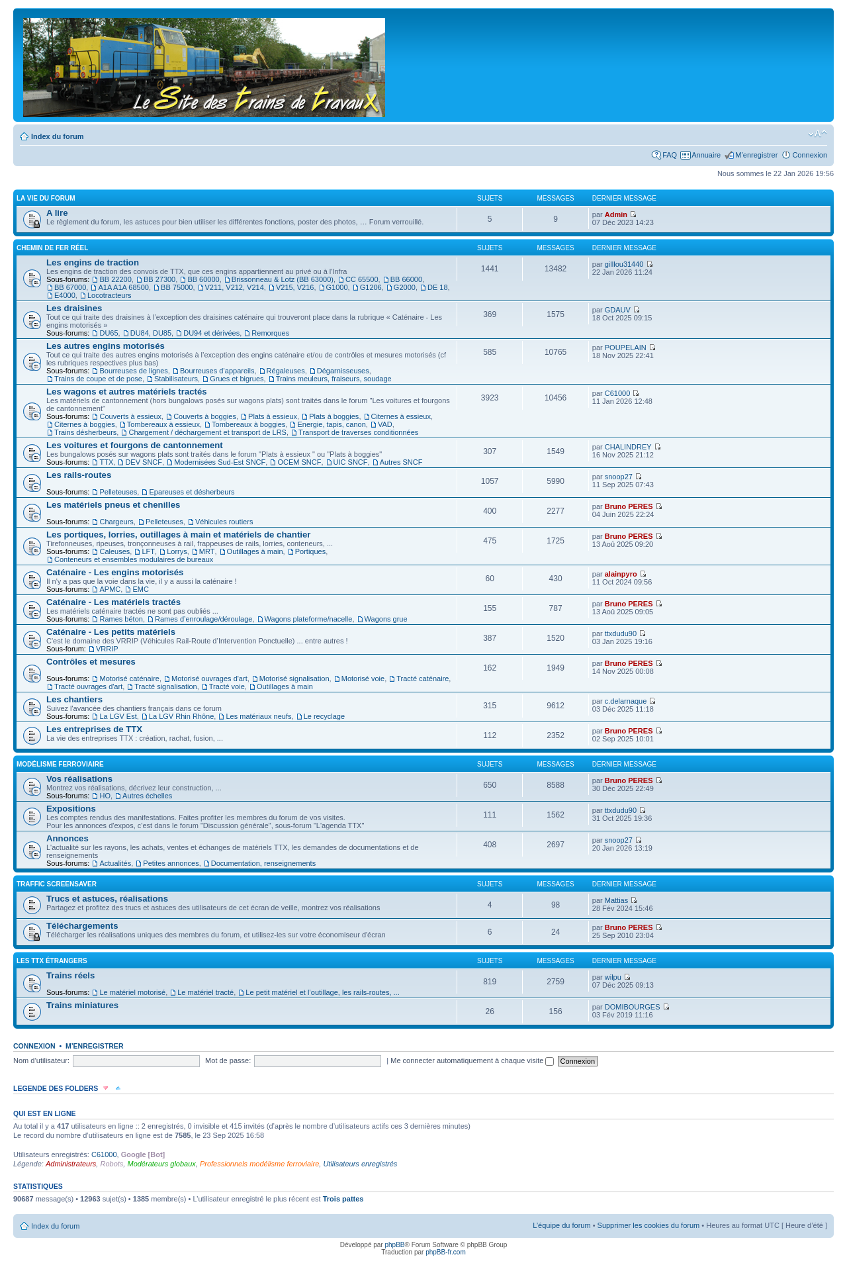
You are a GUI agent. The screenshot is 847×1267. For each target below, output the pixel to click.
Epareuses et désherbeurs (191, 492)
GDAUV (618, 310)
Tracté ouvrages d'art (88, 686)
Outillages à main (255, 551)
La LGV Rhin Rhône (181, 716)
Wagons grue (386, 619)
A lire (57, 213)
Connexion (809, 155)
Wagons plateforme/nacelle (309, 619)
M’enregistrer (756, 155)
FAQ (669, 155)
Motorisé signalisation (294, 678)
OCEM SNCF (299, 462)
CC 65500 (362, 279)
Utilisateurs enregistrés (360, 1164)
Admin (616, 214)
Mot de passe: (228, 1060)
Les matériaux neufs (258, 716)
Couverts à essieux (130, 416)
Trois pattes (343, 1199)
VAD (385, 424)
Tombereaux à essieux (163, 424)
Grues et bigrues (236, 379)
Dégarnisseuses (343, 371)
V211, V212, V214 (234, 287)
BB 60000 (203, 279)
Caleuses (114, 551)
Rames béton (120, 619)
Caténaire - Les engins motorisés (114, 572)
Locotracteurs (109, 295)
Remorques (270, 333)
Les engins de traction (92, 262)
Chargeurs (116, 522)
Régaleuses (286, 371)
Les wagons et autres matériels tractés (126, 392)
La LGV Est (117, 716)
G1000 (337, 287)
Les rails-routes (78, 475)
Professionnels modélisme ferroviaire (259, 1164)
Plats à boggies (334, 416)
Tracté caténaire (422, 678)
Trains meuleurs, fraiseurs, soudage (334, 379)
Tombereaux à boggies (248, 424)
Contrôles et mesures (91, 662)
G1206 (371, 287)
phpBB (394, 1244)
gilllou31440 (624, 264)
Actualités (115, 863)
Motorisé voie (362, 678)
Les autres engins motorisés (105, 346)
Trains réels (70, 975)
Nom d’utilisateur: (41, 1060)
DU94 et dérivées (211, 333)
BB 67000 (70, 287)
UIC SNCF (351, 462)
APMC (109, 589)
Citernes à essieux (401, 416)
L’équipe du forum (561, 1225)
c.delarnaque (626, 701)
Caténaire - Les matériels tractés (113, 602)
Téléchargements (82, 926)
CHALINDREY (628, 447)
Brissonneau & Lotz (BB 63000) (283, 279)
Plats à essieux (272, 416)
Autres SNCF (401, 462)
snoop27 (619, 477)
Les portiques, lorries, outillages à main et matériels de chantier (178, 535)
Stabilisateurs (176, 379)
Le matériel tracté (205, 992)
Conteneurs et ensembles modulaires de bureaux (133, 559)
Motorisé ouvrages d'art (209, 678)
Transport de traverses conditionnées (358, 432)
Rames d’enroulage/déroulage (203, 619)
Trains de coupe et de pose (98, 379)
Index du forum (57, 136)
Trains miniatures (82, 1005)
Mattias (616, 900)
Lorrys (177, 551)
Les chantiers (74, 699)
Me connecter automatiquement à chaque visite (472, 1060)
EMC (140, 589)
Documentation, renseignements (263, 863)
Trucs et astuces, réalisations (107, 899)
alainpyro (621, 574)
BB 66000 (406, 279)
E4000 (64, 295)
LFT (148, 551)
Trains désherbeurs (85, 432)
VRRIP (107, 649)
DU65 (108, 333)
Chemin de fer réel (52, 248)
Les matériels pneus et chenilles (113, 505)
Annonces (67, 838)
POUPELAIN (625, 348)
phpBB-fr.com (445, 1252)
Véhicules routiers (224, 522)
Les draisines (74, 308)
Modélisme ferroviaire (60, 764)
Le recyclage (324, 716)
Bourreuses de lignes (133, 371)
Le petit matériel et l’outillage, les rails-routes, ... (322, 992)
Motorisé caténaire (129, 678)
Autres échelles (147, 796)
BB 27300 (159, 279)
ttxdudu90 (621, 633)
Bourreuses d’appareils (217, 371)
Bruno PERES (629, 506)
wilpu (613, 977)
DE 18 (437, 287)
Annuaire (706, 155)
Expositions (71, 809)
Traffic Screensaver (57, 884)
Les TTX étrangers (52, 960)
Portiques (310, 551)
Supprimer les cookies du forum (649, 1225)
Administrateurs (71, 1164)
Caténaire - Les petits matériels (110, 632)
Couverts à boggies (204, 416)
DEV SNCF (143, 462)
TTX (106, 462)
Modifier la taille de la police (817, 134)
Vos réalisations (79, 779)
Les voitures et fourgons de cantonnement (134, 445)
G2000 (405, 287)
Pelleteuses (118, 492)
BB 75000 (177, 287)
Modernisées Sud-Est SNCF (219, 462)
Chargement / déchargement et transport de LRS (207, 432)
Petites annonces (171, 863)
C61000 (618, 393)
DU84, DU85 (150, 333)
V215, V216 (295, 287)
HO (105, 796)
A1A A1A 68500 (123, 287)
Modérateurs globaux (161, 1164)
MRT (207, 551)
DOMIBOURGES (632, 1007)
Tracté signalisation (165, 686)
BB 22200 (115, 279)
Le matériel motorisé (132, 992)
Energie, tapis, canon (331, 424)
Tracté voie (227, 686)
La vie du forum (46, 198)
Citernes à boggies (84, 424)
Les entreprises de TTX (94, 729)
